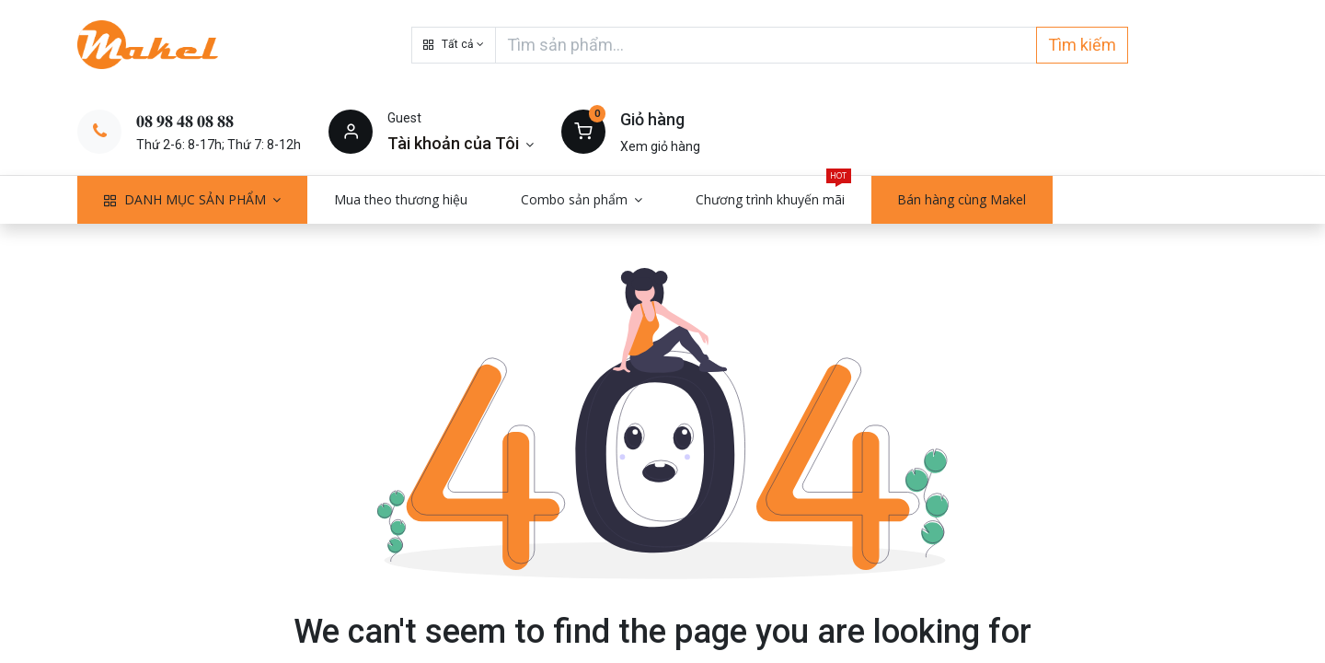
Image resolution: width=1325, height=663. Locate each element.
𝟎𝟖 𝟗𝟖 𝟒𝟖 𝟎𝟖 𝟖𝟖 (185, 121)
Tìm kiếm (1082, 44)
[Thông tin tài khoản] (460, 143)
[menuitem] (400, 200)
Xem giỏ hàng (660, 146)
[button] (453, 45)
